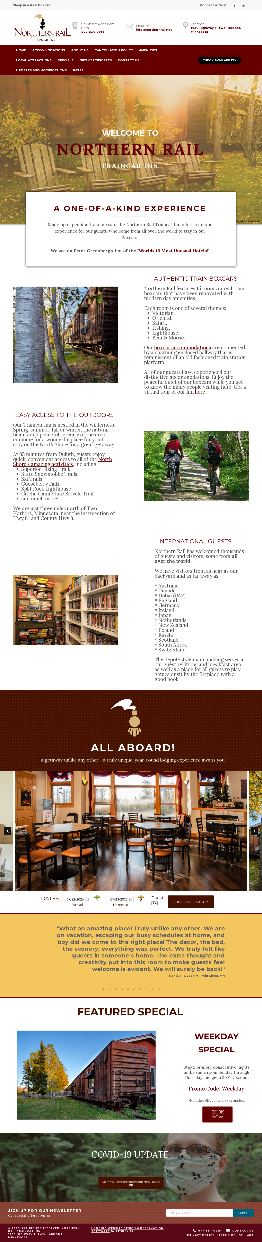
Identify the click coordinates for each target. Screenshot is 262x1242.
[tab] (103, 989)
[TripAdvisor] (245, 5)
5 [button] (128, 989)
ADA (250, 1235)
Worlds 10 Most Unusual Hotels (173, 251)
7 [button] (140, 989)
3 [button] (116, 989)
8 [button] (146, 989)
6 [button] (134, 989)
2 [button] (109, 989)
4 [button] (122, 989)
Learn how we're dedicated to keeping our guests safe (131, 1183)
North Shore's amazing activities (62, 461)
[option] (131, 831)
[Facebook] (236, 5)
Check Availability (219, 60)
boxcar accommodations (182, 347)
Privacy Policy (201, 1235)
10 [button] (159, 989)
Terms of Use (231, 1235)
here (200, 391)
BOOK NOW (217, 1114)
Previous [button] (7, 831)
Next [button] (254, 831)
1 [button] (103, 989)
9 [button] (152, 989)
